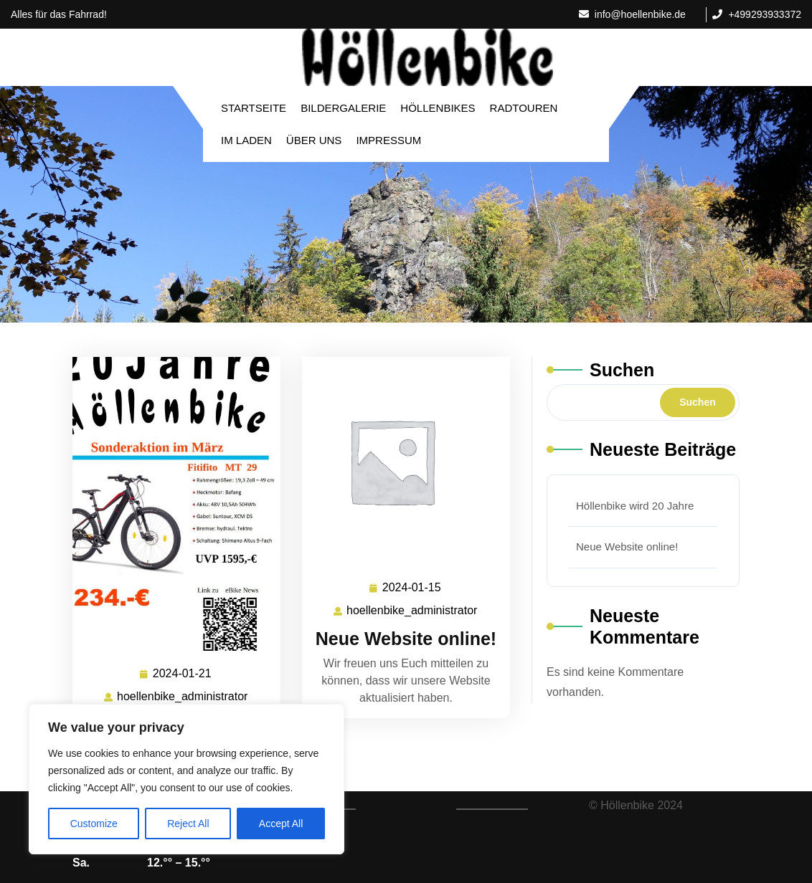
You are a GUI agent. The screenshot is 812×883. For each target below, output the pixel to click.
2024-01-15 (412, 588)
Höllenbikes (437, 108)
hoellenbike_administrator (183, 695)
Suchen (622, 370)
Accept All (281, 823)
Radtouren (524, 108)
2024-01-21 (183, 674)
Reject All (188, 823)
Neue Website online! (406, 639)
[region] (186, 779)
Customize (94, 823)
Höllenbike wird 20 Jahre (635, 506)
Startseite (253, 108)
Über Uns (314, 140)
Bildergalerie (343, 108)
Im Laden (246, 140)
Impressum (388, 140)
